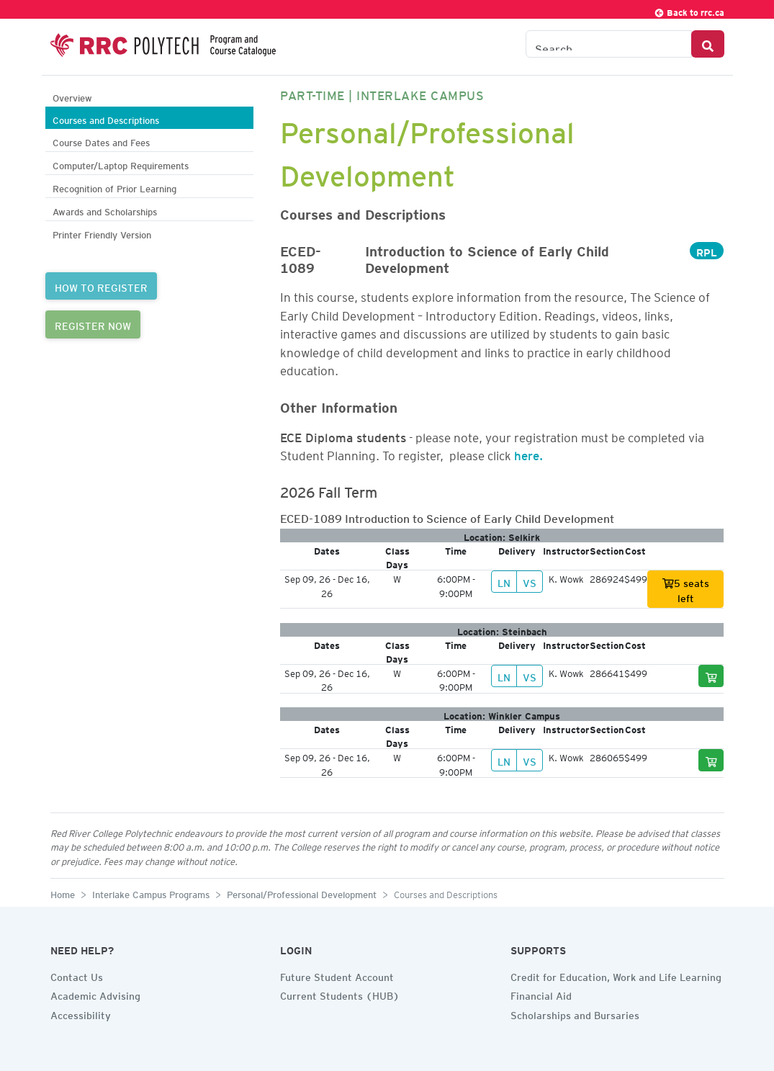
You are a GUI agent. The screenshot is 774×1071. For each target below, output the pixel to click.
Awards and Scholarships (105, 210)
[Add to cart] (711, 676)
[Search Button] (707, 44)
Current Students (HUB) (340, 994)
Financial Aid (541, 994)
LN (504, 581)
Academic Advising (95, 994)
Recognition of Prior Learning (114, 187)
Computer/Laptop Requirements (121, 164)
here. (528, 453)
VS (529, 581)
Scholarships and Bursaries (574, 1013)
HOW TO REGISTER (101, 286)
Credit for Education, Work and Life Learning (615, 975)
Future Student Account (337, 975)
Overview (72, 96)
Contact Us (76, 975)
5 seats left (686, 589)
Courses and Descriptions (106, 118)
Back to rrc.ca (689, 10)
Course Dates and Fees (101, 141)
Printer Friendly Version (102, 233)
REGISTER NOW (93, 324)
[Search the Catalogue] (609, 44)
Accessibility (80, 1013)
